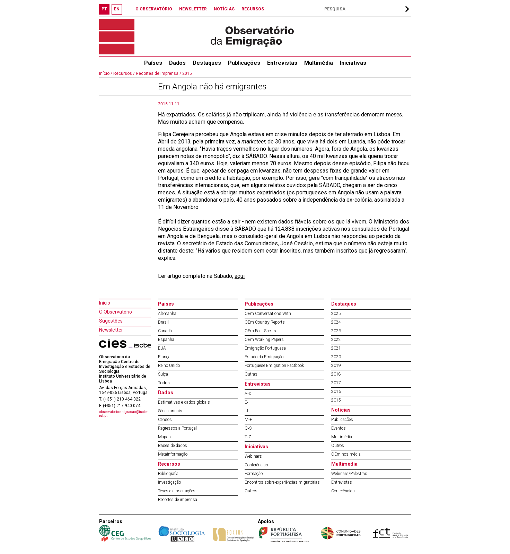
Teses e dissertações (176, 491)
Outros (251, 491)
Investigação (169, 482)
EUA (162, 348)
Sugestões (111, 321)
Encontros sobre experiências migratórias (282, 482)
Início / (105, 73)
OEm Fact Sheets (260, 330)
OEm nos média (346, 454)
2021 (336, 348)
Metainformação (172, 454)
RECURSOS (252, 9)
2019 (336, 365)
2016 (336, 391)
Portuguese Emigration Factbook (274, 365)
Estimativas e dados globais (184, 402)
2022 (336, 339)
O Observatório (115, 312)
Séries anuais (170, 410)
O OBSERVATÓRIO (153, 9)
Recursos (169, 464)
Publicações (244, 63)
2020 (336, 356)
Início (104, 303)
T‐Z (248, 436)
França (164, 356)
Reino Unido (169, 365)
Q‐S (248, 428)
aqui (240, 276)
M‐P (248, 419)
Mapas (164, 436)
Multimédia (318, 63)
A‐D (248, 393)
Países (166, 304)
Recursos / (123, 73)
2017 (336, 382)
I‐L (247, 410)
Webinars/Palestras (349, 473)
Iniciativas (353, 63)
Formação (254, 473)
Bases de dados (172, 445)
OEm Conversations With (268, 313)
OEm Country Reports (265, 322)
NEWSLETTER (193, 9)
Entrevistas (282, 63)
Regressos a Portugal (177, 428)
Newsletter (111, 330)
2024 (336, 322)
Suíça (163, 374)
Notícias (341, 410)
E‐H (248, 402)
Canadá (165, 330)
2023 (336, 330)
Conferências (256, 465)
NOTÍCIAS (224, 9)
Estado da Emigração (264, 356)
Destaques (207, 63)
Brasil (163, 322)
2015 (186, 73)
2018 (336, 374)
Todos (164, 382)
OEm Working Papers (264, 339)
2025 (336, 313)
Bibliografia (168, 473)
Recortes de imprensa (177, 499)
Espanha (166, 339)
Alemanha (167, 313)
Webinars (253, 456)
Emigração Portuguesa (265, 348)
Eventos (338, 428)
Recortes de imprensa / (158, 73)
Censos (165, 419)
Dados (177, 63)
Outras (251, 374)
